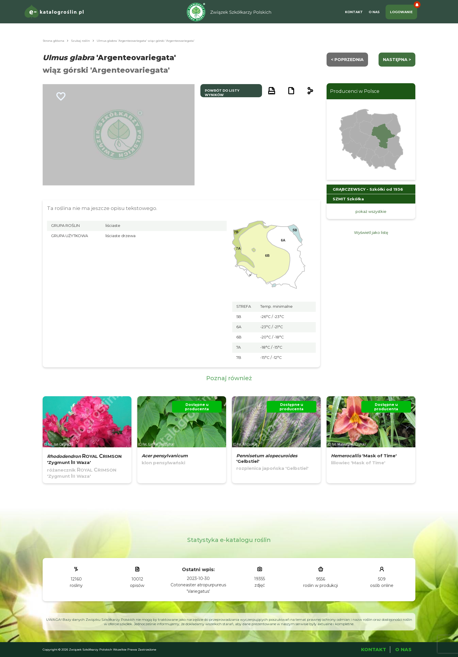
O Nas (374, 12)
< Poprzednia (347, 59)
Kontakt (354, 12)
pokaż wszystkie (370, 211)
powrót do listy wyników (222, 92)
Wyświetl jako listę (371, 232)
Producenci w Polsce (354, 91)
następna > (397, 59)
